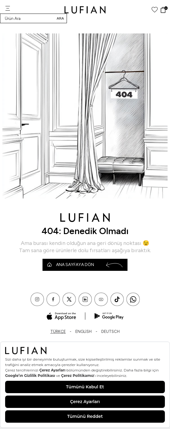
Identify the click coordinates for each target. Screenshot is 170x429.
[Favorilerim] (155, 10)
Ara (60, 18)
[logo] (85, 10)
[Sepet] (164, 10)
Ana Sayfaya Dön (85, 265)
